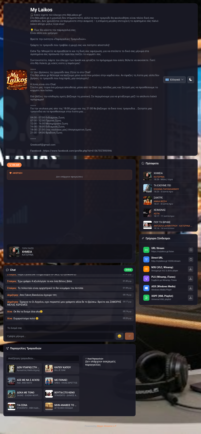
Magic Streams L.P (106, 426)
